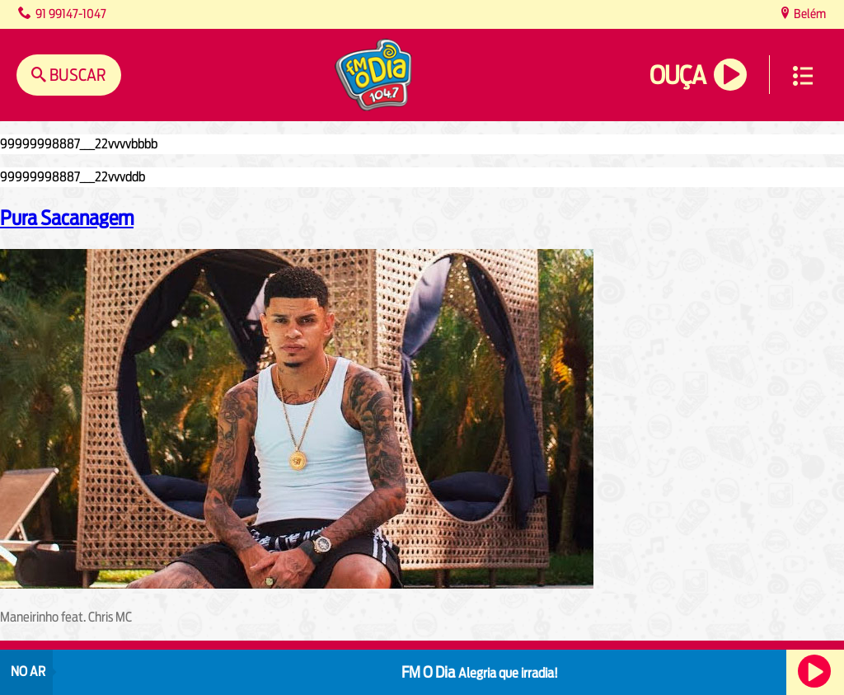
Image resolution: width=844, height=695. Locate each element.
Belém (808, 14)
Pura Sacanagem (67, 217)
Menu (803, 76)
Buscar (76, 74)
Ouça (677, 75)
